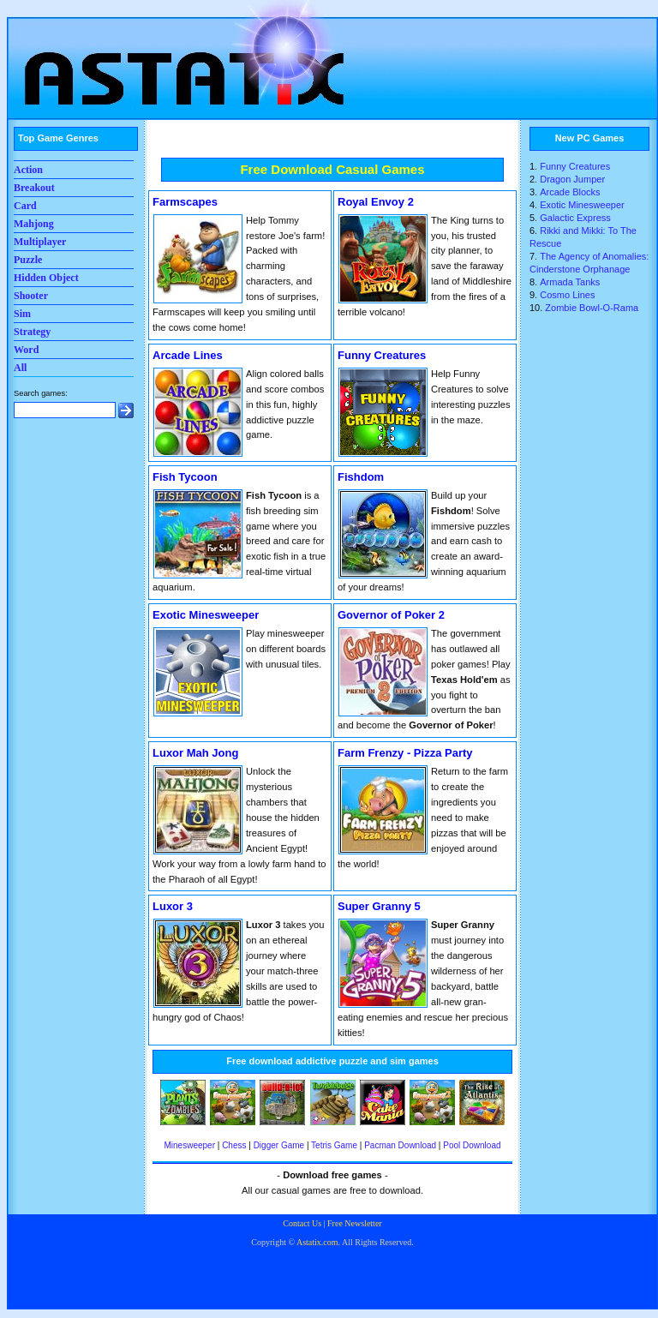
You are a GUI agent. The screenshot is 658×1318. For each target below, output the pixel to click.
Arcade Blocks (570, 192)
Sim (22, 314)
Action (28, 170)
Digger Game (279, 1145)
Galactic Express (575, 218)
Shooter (31, 296)
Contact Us (302, 1223)
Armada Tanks (570, 282)
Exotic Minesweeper (582, 205)
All (20, 368)
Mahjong (34, 224)
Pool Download (471, 1145)
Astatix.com (317, 1242)
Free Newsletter (354, 1223)
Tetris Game (334, 1145)
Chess (234, 1145)
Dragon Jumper (572, 179)
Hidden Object (46, 278)
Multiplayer (40, 242)
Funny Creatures (575, 166)
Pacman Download (400, 1145)
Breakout (34, 188)
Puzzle (28, 260)
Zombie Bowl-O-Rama (591, 308)
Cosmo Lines (567, 295)
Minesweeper (189, 1145)
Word (26, 350)
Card (25, 206)
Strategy (32, 332)
